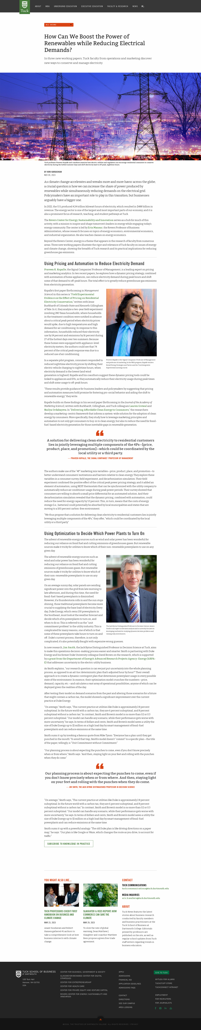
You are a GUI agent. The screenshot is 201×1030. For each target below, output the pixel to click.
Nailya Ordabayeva (55, 409)
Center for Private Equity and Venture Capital (84, 990)
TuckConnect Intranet (166, 987)
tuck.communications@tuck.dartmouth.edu (145, 888)
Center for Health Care (72, 986)
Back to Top (101, 1019)
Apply (121, 972)
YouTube (171, 1008)
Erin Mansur (95, 227)
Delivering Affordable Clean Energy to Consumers (100, 409)
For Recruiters (163, 999)
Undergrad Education (65, 6)
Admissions (124, 976)
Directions (124, 999)
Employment (161, 995)
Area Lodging (125, 1007)
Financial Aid (125, 980)
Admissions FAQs (127, 987)
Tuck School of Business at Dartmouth (24, 7)
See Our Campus (127, 1003)
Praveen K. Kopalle (55, 269)
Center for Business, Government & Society (82, 972)
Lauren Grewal (138, 406)
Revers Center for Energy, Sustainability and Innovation (81, 220)
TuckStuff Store (163, 983)
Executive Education (92, 6)
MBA (48, 6)
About (38, 6)
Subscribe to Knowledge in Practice (68, 843)
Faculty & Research (117, 6)
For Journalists (163, 1003)
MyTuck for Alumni (165, 979)
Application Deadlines (130, 984)
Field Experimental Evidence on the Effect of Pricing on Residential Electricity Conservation (71, 298)
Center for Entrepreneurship (75, 982)
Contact (123, 995)
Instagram (160, 1008)
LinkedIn (165, 1008)
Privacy (134, 1024)
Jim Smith (69, 647)
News (135, 6)
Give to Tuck (161, 972)
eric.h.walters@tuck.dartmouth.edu (141, 898)
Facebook (155, 1008)
